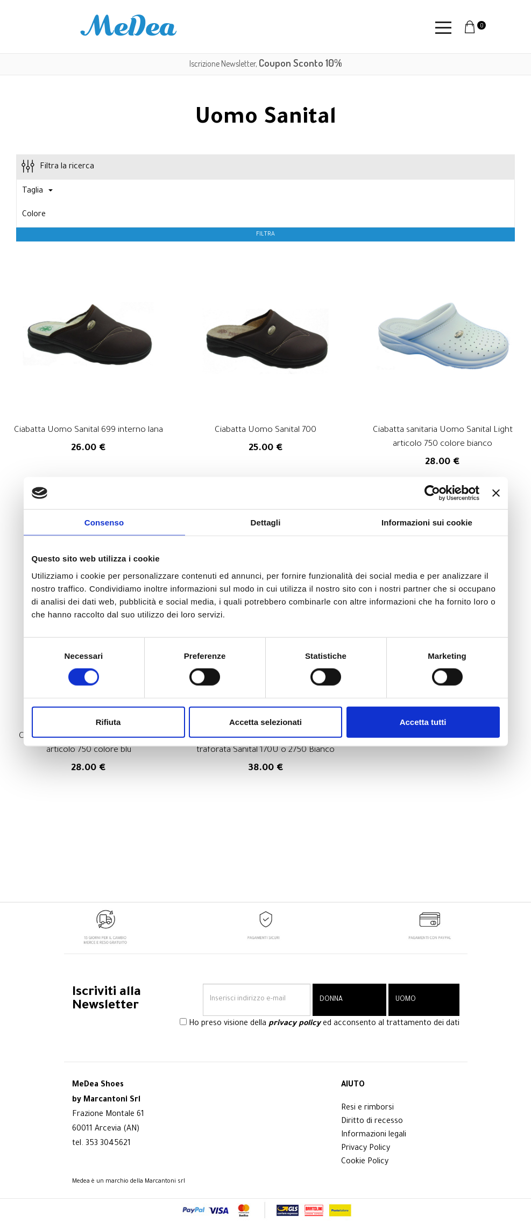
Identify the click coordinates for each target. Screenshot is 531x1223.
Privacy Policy (365, 1148)
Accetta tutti (423, 721)
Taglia (37, 191)
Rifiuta (108, 721)
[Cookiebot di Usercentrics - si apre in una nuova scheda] (432, 493)
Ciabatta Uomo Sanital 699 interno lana (88, 430)
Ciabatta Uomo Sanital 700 (265, 430)
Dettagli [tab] (266, 522)
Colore (34, 215)
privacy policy (294, 1024)
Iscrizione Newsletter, (265, 63)
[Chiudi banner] (496, 493)
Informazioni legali (373, 1135)
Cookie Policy (364, 1162)
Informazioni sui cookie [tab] (426, 522)
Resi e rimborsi (367, 1108)
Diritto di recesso (372, 1122)
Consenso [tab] (104, 522)
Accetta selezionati (265, 721)
